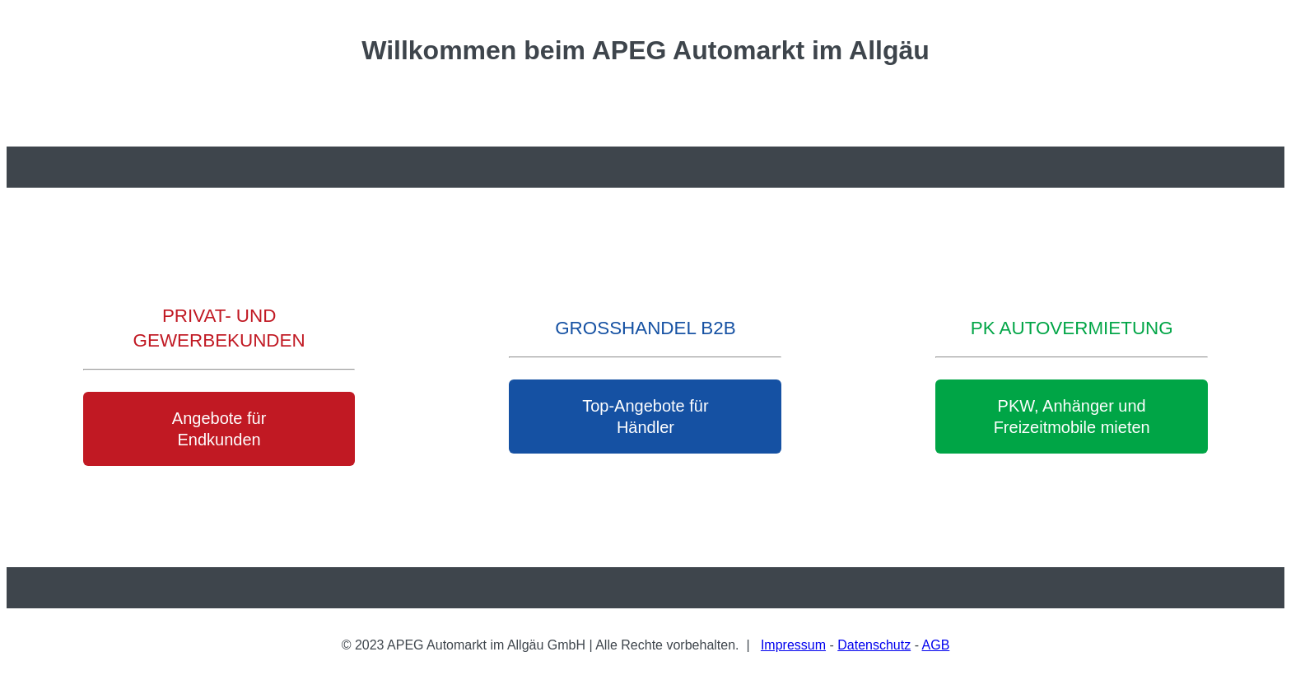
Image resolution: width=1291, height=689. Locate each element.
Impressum (793, 645)
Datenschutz (874, 645)
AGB (936, 645)
